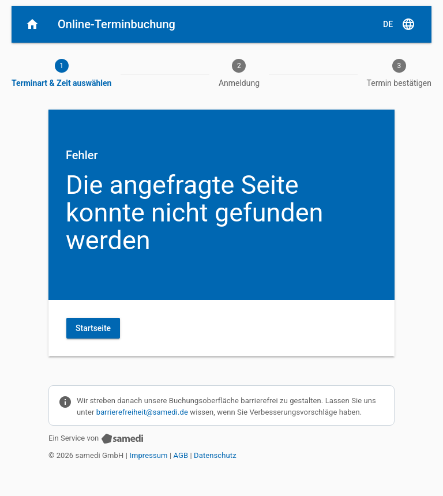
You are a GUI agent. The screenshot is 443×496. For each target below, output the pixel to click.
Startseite (93, 328)
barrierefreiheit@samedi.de (142, 412)
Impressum (148, 455)
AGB (181, 455)
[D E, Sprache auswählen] (399, 24)
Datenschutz (215, 455)
